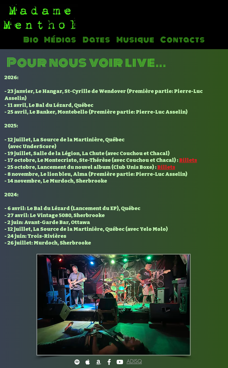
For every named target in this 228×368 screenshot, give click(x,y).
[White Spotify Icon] (77, 362)
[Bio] (32, 40)
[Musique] (136, 40)
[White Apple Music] (88, 362)
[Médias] (61, 40)
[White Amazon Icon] (98, 362)
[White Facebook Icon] (109, 362)
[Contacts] (183, 40)
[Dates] (97, 40)
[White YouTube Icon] (120, 362)
